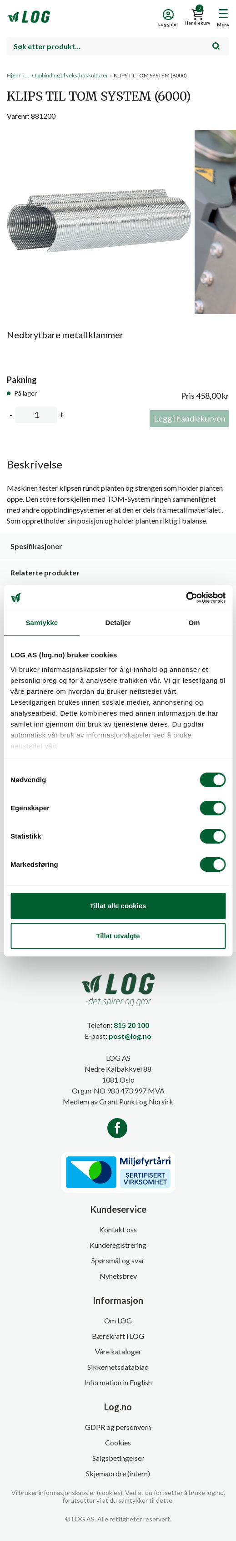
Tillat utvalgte (118, 936)
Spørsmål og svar (118, 1260)
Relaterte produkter (45, 572)
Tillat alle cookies (118, 906)
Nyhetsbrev (118, 1275)
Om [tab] (194, 622)
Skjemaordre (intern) (118, 1473)
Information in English (118, 1382)
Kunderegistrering (118, 1245)
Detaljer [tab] (118, 622)
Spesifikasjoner (36, 546)
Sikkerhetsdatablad (118, 1367)
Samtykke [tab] (41, 622)
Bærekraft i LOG (118, 1336)
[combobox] (118, 46)
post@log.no (130, 1036)
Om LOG (118, 1320)
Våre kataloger (118, 1351)
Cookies (118, 1442)
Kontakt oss (118, 1229)
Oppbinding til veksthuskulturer (70, 75)
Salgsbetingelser (118, 1458)
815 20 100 (131, 1025)
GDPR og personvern (118, 1427)
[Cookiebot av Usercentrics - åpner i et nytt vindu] (186, 598)
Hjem (13, 75)
